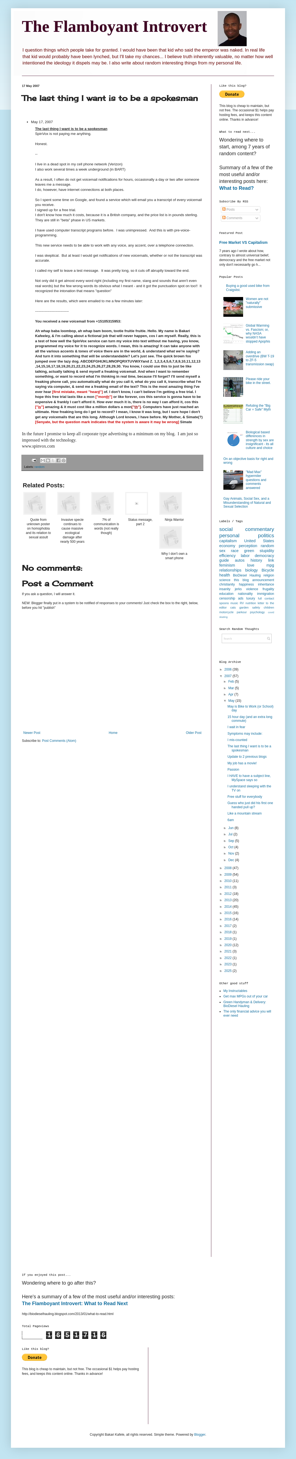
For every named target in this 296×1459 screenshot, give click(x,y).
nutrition (251, 603)
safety (256, 607)
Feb (231, 681)
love (250, 565)
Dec (231, 860)
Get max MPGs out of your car (245, 996)
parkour (242, 612)
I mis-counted (237, 740)
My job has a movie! (242, 763)
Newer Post (31, 733)
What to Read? (236, 188)
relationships (230, 570)
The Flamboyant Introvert (114, 26)
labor (245, 555)
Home (113, 733)
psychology (257, 612)
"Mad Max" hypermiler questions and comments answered (256, 480)
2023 (228, 964)
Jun (231, 828)
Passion (233, 769)
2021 (228, 951)
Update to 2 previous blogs (247, 757)
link (271, 560)
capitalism (228, 541)
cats (233, 607)
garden (244, 607)
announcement (263, 580)
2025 (228, 971)
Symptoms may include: (244, 734)
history (256, 560)
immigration (265, 594)
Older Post (193, 733)
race (234, 550)
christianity (227, 584)
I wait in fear (236, 727)
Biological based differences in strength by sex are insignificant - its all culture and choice (260, 440)
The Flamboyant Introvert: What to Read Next (75, 1303)
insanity (224, 589)
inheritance (266, 584)
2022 (228, 958)
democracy (264, 555)
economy (227, 546)
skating (223, 616)
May (231, 701)
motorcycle (226, 612)
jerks (238, 589)
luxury (250, 598)
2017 (228, 926)
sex (222, 550)
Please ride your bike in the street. (258, 381)
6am (230, 820)
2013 (228, 900)
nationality (245, 594)
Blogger (199, 1435)
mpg (270, 565)
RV (242, 603)
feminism (227, 565)
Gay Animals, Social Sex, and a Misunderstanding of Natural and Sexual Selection (247, 502)
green (249, 550)
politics (266, 535)
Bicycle (267, 570)
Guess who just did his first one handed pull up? (250, 805)
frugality (268, 589)
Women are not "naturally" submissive (257, 303)
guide (224, 560)
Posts (228, 209)
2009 (228, 874)
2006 (228, 669)
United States (259, 541)
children (269, 607)
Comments (232, 218)
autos (239, 560)
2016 (228, 919)
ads (240, 598)
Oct (231, 847)
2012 (228, 894)
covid (271, 612)
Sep (231, 841)
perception (248, 546)
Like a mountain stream (244, 813)
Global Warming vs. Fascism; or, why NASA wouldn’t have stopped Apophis (258, 333)
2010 (228, 881)
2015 (228, 913)
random (40, 466)
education (226, 594)
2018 (228, 932)
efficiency (227, 555)
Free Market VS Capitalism (243, 242)
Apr (231, 694)
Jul (231, 834)
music (234, 603)
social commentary (246, 529)
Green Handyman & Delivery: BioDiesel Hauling (244, 1004)
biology (251, 570)
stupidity (267, 550)
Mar (231, 688)
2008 (228, 868)
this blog (241, 580)
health (224, 575)
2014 (228, 907)
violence (252, 589)
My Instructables (235, 991)
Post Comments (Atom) (59, 741)
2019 (228, 939)
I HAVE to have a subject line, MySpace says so (249, 778)
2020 (228, 945)
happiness (246, 584)
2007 (228, 676)
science (224, 580)
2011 (228, 887)
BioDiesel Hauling (247, 575)
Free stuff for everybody (244, 797)
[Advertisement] (241, 1109)
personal (229, 535)
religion (268, 575)
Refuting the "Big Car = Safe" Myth (258, 407)
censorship (227, 598)
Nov (231, 853)
